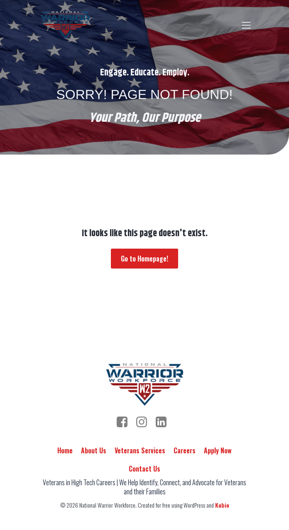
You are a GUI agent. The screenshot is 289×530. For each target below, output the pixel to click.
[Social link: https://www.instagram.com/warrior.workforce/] (144, 422)
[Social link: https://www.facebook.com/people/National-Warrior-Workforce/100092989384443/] (125, 422)
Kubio (222, 505)
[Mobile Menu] (246, 25)
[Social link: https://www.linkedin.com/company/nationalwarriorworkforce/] (164, 422)
